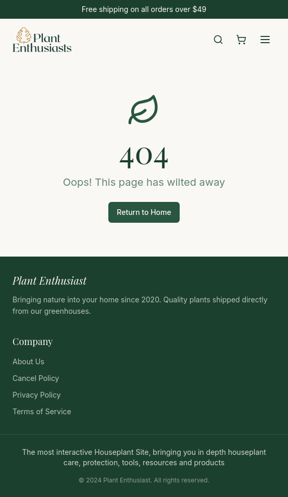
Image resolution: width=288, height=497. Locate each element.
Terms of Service (41, 411)
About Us (28, 361)
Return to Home (144, 212)
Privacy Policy (36, 394)
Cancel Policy (35, 378)
